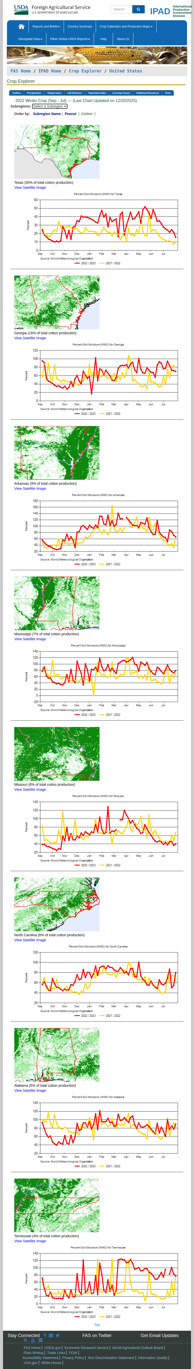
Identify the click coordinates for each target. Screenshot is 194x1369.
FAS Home (21, 71)
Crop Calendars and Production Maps (126, 26)
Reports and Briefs (46, 26)
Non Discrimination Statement (111, 1358)
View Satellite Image (30, 188)
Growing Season (121, 93)
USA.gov (31, 1363)
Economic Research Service (86, 1348)
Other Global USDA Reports (70, 39)
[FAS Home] (39, 8)
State (168, 93)
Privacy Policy (73, 1358)
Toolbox (16, 93)
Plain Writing (33, 1353)
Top (97, 1325)
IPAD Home (49, 71)
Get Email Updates (159, 1335)
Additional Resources (147, 93)
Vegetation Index (97, 93)
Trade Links (56, 1353)
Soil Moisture (74, 93)
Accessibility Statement (41, 1358)
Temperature (54, 93)
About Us (123, 39)
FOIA (73, 1353)
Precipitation (34, 93)
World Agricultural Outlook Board (137, 1348)
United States (125, 71)
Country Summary (80, 26)
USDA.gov (52, 1348)
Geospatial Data (30, 39)
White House (51, 1363)
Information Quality (152, 1358)
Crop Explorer (85, 71)
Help (103, 39)
